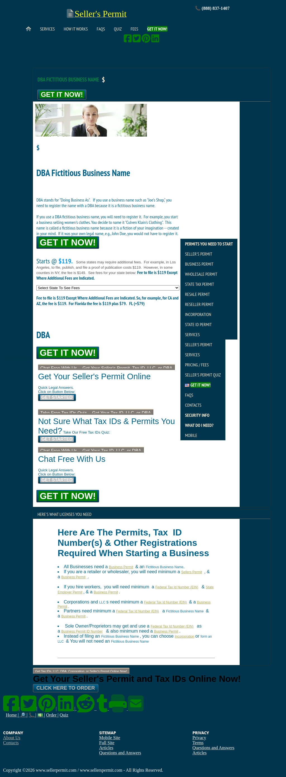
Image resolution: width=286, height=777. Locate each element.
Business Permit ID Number (82, 631)
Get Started (57, 397)
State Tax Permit (199, 284)
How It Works (76, 29)
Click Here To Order (65, 688)
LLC (102, 602)
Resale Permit (197, 294)
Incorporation (198, 314)
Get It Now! (62, 94)
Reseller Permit (199, 304)
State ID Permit (198, 324)
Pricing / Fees (197, 365)
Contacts (193, 405)
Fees (134, 29)
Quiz (118, 29)
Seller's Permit (198, 254)
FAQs (101, 29)
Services (47, 29)
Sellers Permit (191, 572)
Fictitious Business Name (164, 567)
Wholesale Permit (201, 274)
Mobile (191, 435)
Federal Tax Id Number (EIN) (176, 587)
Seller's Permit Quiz (203, 375)
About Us (11, 737)
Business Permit (199, 264)
